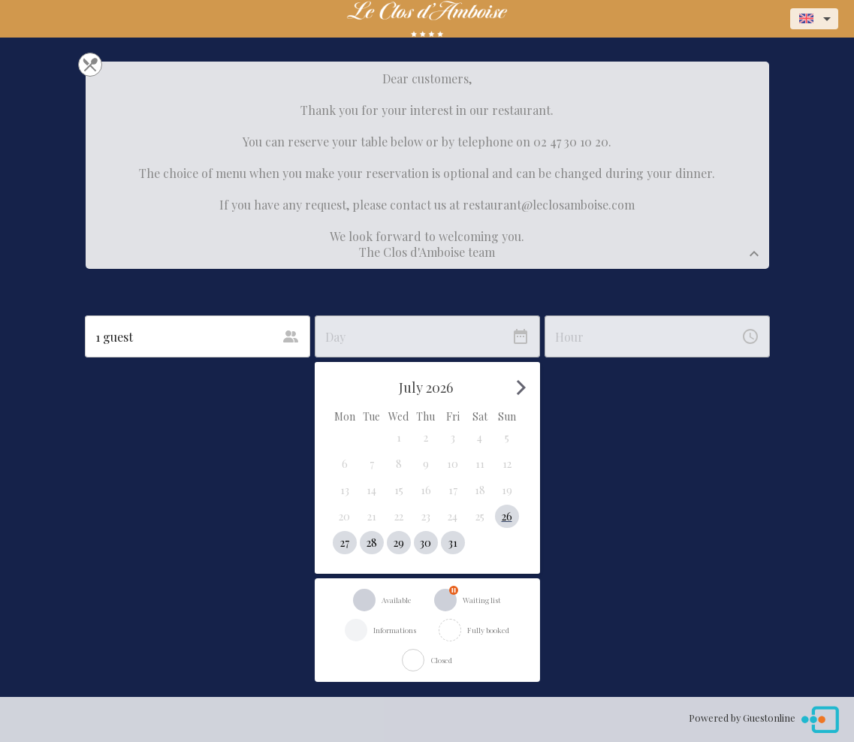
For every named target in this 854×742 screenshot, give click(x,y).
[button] (398, 437)
